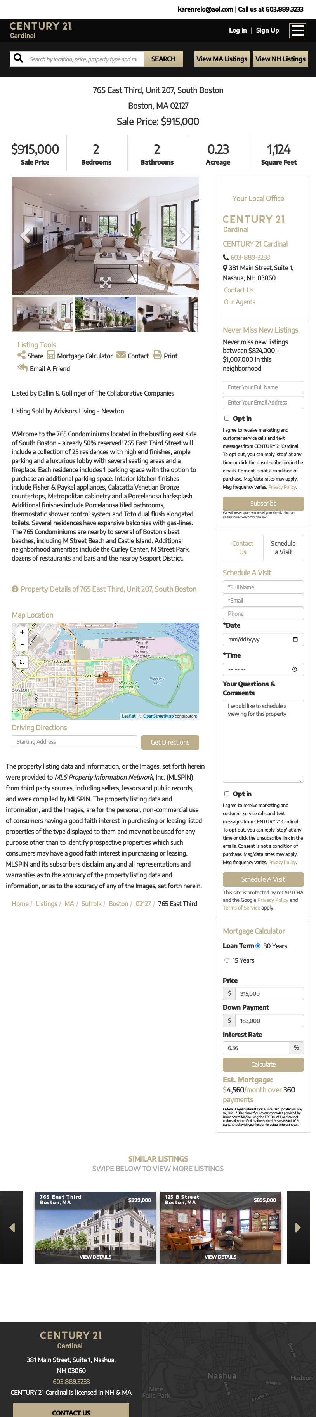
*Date (231, 625)
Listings (46, 904)
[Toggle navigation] (297, 30)
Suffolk (91, 904)
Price (230, 981)
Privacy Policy (282, 487)
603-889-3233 (250, 257)
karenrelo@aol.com (205, 9)
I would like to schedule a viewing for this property (263, 741)
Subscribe (263, 503)
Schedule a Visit (283, 548)
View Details (95, 1257)
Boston (118, 904)
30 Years (271, 946)
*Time (232, 655)
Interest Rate (242, 1034)
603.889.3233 (71, 1382)
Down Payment (246, 1007)
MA (69, 904)
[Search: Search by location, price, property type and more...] (77, 59)
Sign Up (267, 30)
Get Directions (170, 742)
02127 (143, 904)
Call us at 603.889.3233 (270, 9)
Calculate (263, 1064)
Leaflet (128, 716)
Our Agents (239, 302)
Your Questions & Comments (249, 688)
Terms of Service (241, 908)
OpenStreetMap (158, 716)
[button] (163, 59)
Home (20, 904)
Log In (238, 30)
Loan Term (238, 946)
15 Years (239, 960)
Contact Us (238, 290)
